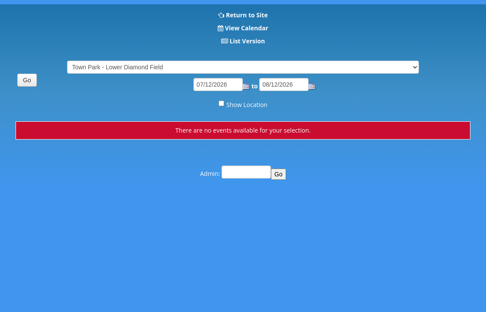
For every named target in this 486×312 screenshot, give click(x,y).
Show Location (246, 105)
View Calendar (246, 28)
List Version (247, 41)
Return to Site (247, 15)
